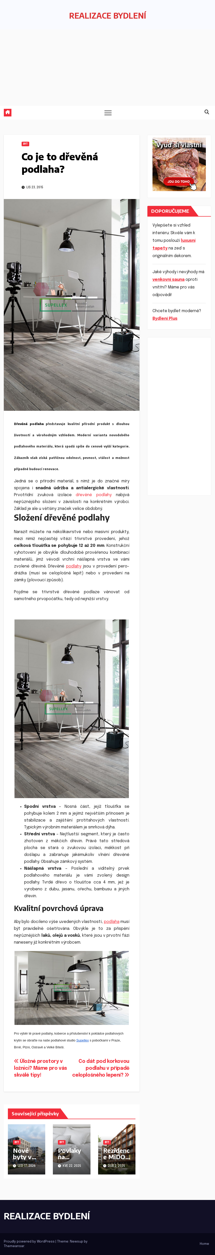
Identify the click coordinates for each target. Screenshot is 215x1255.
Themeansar (14, 1246)
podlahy (73, 566)
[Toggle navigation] (108, 112)
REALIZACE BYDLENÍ (107, 15)
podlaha (111, 922)
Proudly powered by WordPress (29, 1241)
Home (204, 1244)
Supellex (82, 1040)
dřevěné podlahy (94, 495)
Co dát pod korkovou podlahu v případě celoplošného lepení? (100, 1068)
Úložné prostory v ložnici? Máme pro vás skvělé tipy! (40, 1068)
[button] (207, 112)
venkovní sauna (168, 280)
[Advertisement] (107, 67)
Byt (25, 144)
